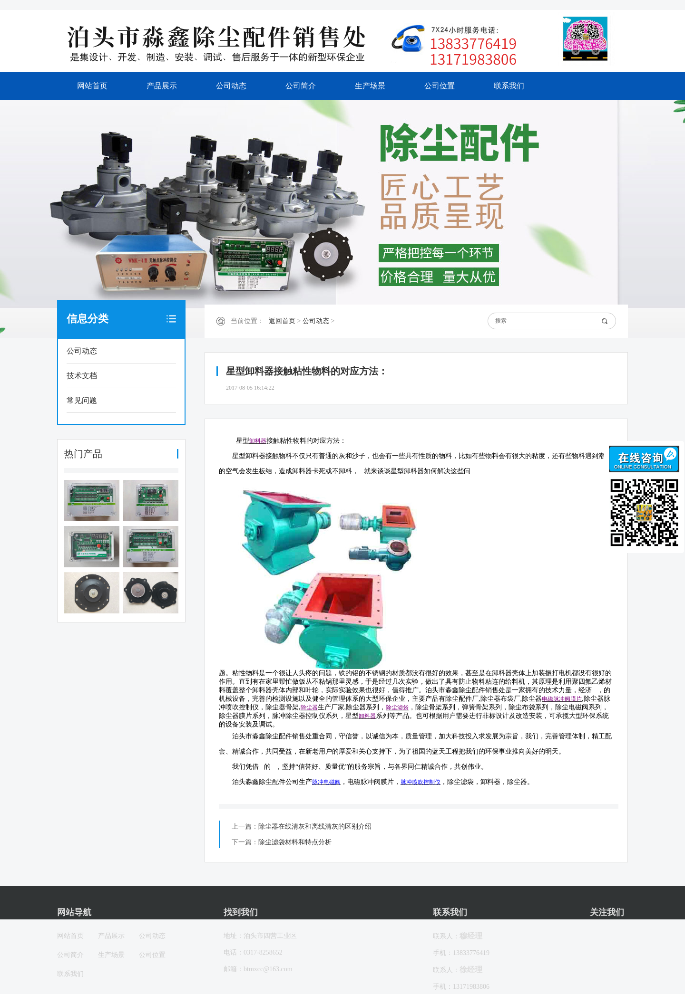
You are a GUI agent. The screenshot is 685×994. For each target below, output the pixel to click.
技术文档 (82, 376)
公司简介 (300, 86)
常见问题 (82, 400)
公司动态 (231, 86)
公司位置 (439, 86)
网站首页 (92, 86)
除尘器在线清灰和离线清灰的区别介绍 (315, 826)
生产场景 (370, 86)
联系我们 (509, 86)
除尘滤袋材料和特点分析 (295, 842)
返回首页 (282, 321)
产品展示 (162, 86)
